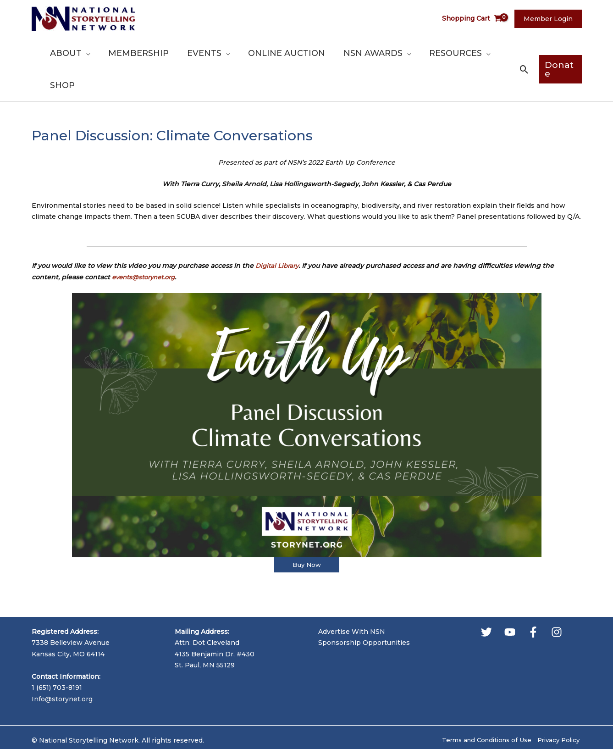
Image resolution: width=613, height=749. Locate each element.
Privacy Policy (559, 709)
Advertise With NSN (351, 600)
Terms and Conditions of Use (481, 709)
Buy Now (307, 533)
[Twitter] (486, 600)
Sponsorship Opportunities (364, 611)
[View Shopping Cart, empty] (477, 18)
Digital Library (278, 233)
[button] (521, 53)
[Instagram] (556, 600)
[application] (113, 53)
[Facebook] (533, 600)
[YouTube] (509, 600)
